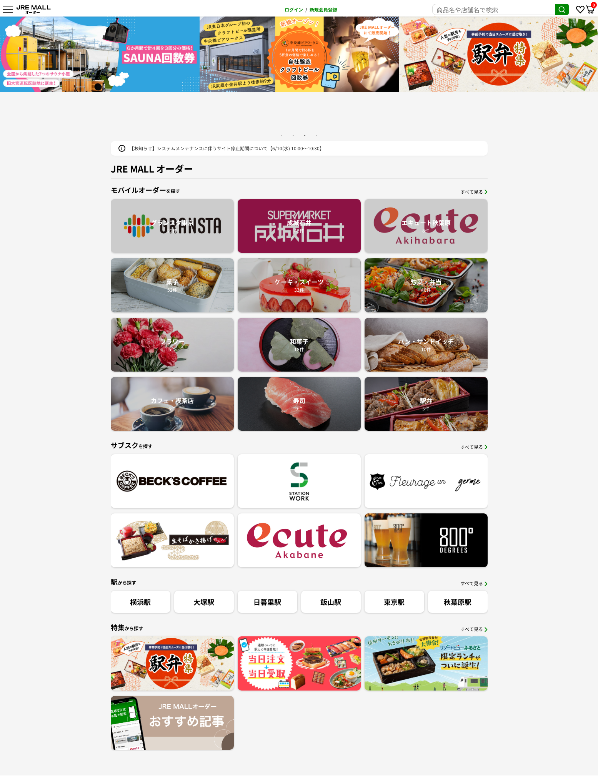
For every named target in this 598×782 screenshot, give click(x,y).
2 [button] (293, 135)
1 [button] (282, 135)
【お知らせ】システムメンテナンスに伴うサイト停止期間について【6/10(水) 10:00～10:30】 (226, 148)
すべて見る (474, 191)
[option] (100, 54)
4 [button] (316, 135)
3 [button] (305, 135)
